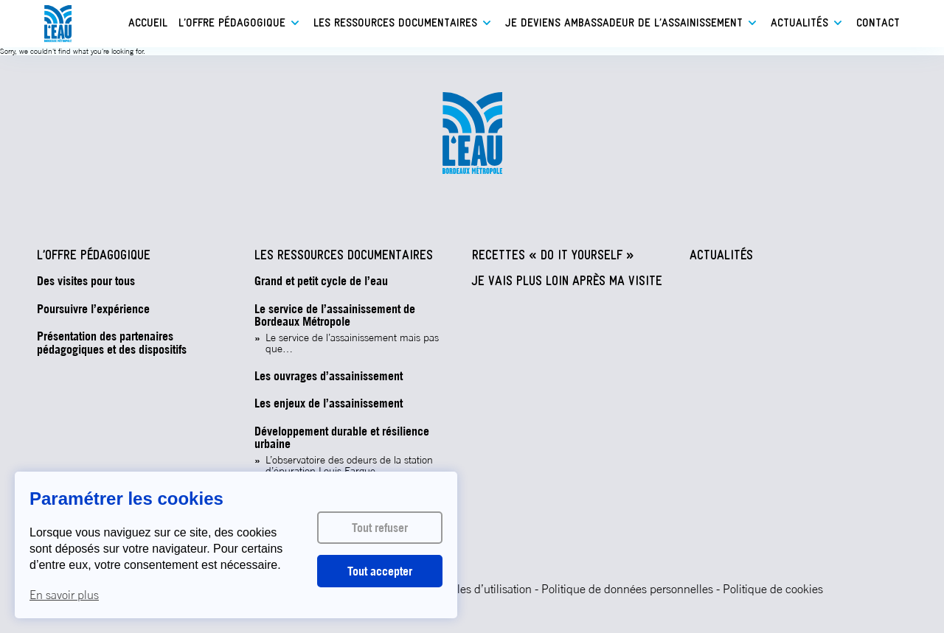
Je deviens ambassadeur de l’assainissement (624, 23)
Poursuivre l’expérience (93, 309)
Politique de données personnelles (627, 588)
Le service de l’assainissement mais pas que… (352, 343)
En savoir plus (64, 594)
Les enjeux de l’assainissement (328, 403)
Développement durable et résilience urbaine (341, 438)
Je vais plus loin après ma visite (567, 282)
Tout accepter (379, 571)
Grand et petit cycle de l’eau (321, 281)
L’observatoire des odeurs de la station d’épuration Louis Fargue (349, 466)
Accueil (147, 23)
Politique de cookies (773, 588)
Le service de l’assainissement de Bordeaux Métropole (334, 316)
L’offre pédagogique (231, 23)
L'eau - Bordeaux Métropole (58, 24)
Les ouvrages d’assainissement (328, 376)
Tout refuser (380, 527)
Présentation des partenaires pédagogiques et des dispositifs (112, 343)
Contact (878, 23)
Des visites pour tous (86, 281)
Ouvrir (295, 22)
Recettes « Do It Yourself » (553, 256)
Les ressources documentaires (395, 23)
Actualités (799, 23)
